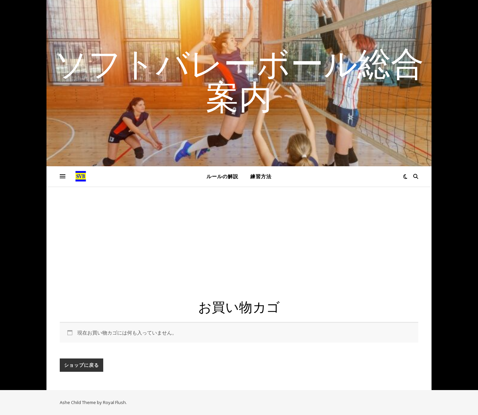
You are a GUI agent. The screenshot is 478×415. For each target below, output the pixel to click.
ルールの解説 (222, 176)
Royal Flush (114, 402)
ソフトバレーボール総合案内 (239, 79)
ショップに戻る (81, 365)
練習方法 (261, 176)
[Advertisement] (239, 249)
